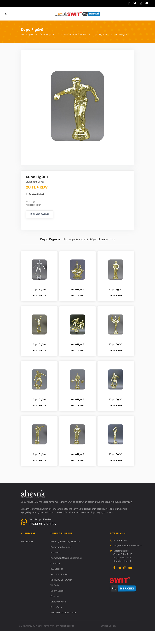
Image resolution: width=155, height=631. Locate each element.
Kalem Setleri (57, 590)
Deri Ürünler (56, 607)
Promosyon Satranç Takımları (65, 541)
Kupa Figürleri (100, 34)
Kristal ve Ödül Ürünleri (74, 34)
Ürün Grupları (47, 34)
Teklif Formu (39, 214)
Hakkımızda (27, 541)
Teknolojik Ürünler (59, 574)
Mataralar (55, 552)
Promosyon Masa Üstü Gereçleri (66, 557)
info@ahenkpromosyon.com (127, 545)
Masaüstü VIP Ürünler (61, 579)
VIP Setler (55, 585)
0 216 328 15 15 (120, 540)
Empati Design (108, 625)
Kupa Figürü (121, 34)
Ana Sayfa (27, 34)
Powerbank (56, 563)
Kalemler (54, 596)
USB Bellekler (56, 568)
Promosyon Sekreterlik (61, 547)
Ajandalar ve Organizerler (63, 612)
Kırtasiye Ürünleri (58, 601)
